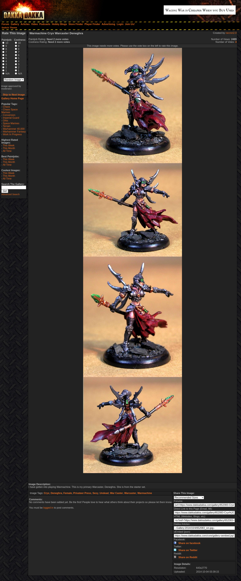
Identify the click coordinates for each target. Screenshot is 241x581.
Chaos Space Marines (9, 111)
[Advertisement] (133, 477)
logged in (48, 507)
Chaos (6, 106)
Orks (5, 120)
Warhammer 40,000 (14, 129)
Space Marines (11, 123)
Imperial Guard (11, 118)
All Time (7, 151)
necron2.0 (231, 33)
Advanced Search (10, 194)
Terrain (6, 126)
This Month (9, 148)
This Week (8, 145)
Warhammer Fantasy (14, 131)
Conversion (9, 115)
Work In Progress (12, 134)
